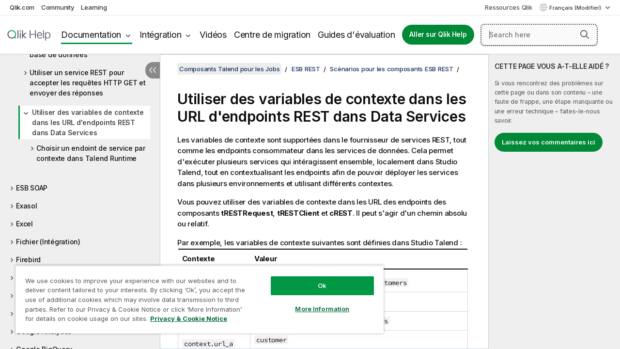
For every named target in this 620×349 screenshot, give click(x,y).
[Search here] (539, 35)
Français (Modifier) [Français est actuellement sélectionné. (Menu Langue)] (576, 7)
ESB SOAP (31, 188)
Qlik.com (22, 7)
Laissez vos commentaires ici (548, 142)
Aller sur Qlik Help (437, 34)
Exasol (26, 206)
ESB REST (306, 69)
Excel (24, 224)
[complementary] (554, 201)
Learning (94, 7)
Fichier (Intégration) (48, 242)
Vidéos (213, 35)
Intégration (160, 35)
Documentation (91, 35)
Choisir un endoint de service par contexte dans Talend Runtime (90, 153)
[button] (584, 34)
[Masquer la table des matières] (152, 70)
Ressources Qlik (508, 7)
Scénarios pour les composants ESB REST (391, 69)
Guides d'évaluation (356, 35)
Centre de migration (272, 35)
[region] (195, 295)
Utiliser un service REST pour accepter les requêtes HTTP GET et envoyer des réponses (88, 82)
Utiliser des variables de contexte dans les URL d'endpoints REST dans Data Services (88, 122)
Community (58, 7)
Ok (314, 278)
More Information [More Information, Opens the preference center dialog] (315, 301)
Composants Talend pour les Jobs (229, 69)
